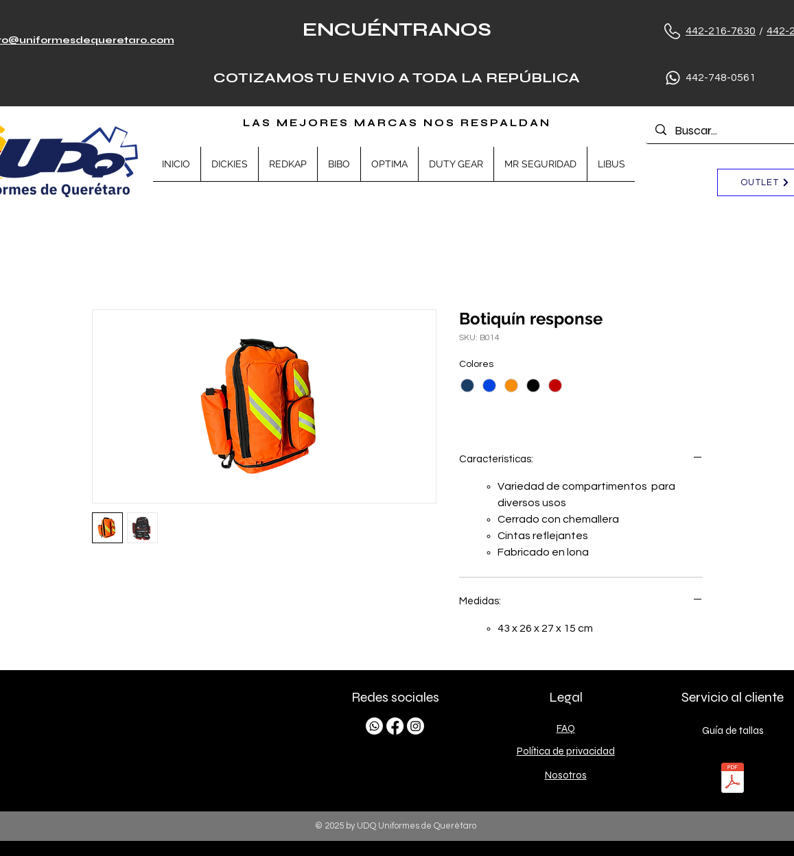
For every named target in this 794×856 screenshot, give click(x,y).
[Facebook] (395, 726)
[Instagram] (415, 726)
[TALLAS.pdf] (732, 779)
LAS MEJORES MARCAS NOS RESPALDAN (397, 123)
